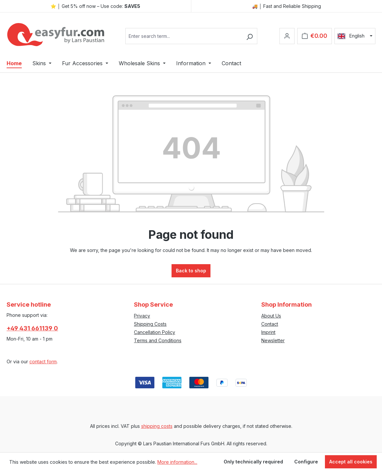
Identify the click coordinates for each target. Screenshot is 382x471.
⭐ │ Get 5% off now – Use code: (95, 6)
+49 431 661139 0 (32, 328)
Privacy (142, 316)
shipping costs (157, 426)
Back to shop (191, 270)
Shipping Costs (150, 324)
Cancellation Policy (154, 332)
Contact (269, 324)
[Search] (249, 36)
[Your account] (287, 36)
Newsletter (273, 340)
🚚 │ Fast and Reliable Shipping (286, 6)
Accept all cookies (350, 461)
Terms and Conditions (157, 340)
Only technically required (253, 461)
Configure (306, 461)
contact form (43, 361)
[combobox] (183, 36)
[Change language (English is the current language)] (354, 36)
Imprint (268, 332)
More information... (177, 462)
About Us (271, 316)
